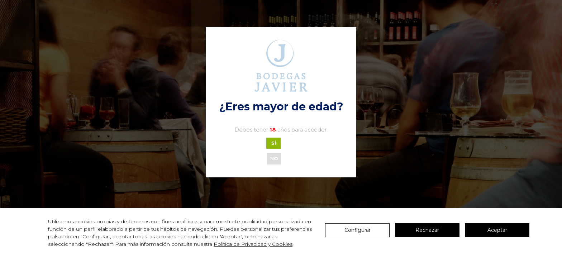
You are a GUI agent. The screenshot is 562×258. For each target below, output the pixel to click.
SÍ (273, 143)
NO (274, 158)
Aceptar (497, 230)
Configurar (357, 230)
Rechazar (427, 230)
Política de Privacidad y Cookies (253, 244)
